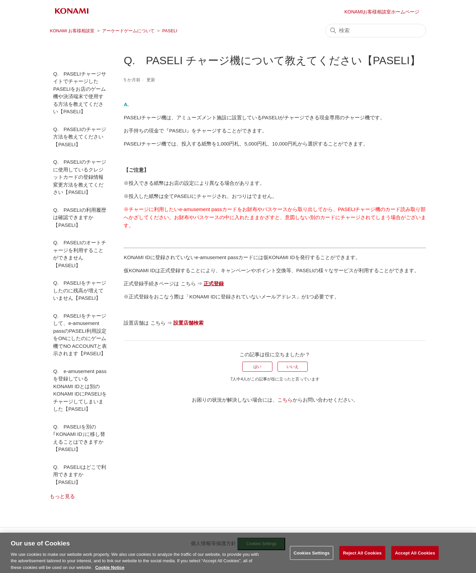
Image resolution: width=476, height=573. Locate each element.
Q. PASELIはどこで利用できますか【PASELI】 (79, 474)
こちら (285, 400)
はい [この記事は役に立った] (257, 366)
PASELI (169, 30)
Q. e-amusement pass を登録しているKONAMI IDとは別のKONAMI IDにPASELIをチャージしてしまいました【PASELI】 (80, 390)
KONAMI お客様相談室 (72, 30)
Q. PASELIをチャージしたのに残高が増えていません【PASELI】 (79, 290)
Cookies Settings (312, 557)
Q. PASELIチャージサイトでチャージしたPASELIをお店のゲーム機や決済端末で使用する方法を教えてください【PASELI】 (79, 93)
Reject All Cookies (362, 557)
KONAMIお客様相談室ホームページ (381, 11)
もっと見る (62, 496)
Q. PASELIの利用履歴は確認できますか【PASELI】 (79, 217)
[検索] (375, 30)
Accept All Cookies (415, 557)
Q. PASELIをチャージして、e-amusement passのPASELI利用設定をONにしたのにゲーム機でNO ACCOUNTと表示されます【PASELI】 (80, 335)
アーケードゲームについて (128, 30)
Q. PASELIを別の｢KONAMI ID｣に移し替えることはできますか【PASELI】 (79, 438)
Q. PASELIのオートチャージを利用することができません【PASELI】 (79, 254)
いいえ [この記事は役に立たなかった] (293, 366)
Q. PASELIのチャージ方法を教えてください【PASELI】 (79, 136)
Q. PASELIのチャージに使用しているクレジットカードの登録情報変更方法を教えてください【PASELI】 (79, 177)
